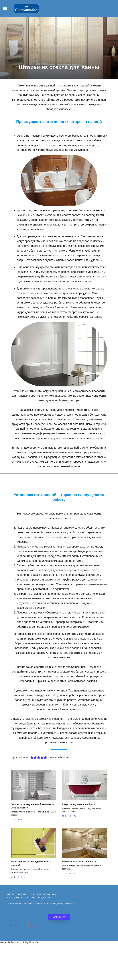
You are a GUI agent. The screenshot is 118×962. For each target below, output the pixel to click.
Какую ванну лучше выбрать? (79, 804)
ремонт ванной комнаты (44, 395)
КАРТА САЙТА (59, 916)
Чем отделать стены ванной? (79, 861)
